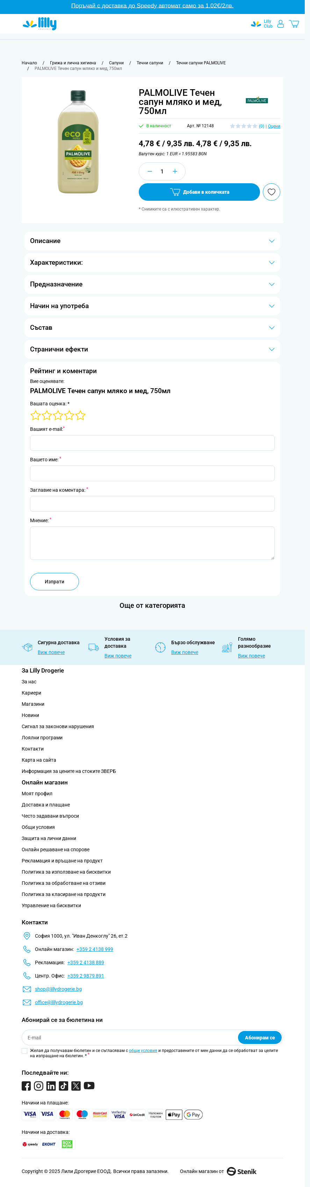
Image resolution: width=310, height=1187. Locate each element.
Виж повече (51, 652)
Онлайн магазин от (218, 1171)
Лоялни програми (42, 737)
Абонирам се (260, 1037)
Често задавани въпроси (50, 816)
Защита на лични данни (49, 838)
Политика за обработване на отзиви (64, 883)
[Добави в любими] (271, 192)
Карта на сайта (39, 760)
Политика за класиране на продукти (64, 894)
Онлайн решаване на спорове (55, 849)
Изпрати (54, 581)
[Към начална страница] (29, 63)
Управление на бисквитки (51, 905)
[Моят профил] (280, 24)
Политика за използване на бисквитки (66, 872)
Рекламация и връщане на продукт (63, 860)
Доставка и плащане (46, 805)
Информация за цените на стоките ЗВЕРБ (69, 771)
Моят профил (37, 793)
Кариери (31, 693)
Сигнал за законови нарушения (58, 726)
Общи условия (38, 827)
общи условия (143, 1050)
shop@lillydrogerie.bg (58, 989)
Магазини (33, 704)
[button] (256, 100)
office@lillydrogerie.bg (59, 1002)
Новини (30, 715)
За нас (29, 681)
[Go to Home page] (39, 24)
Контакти (33, 749)
